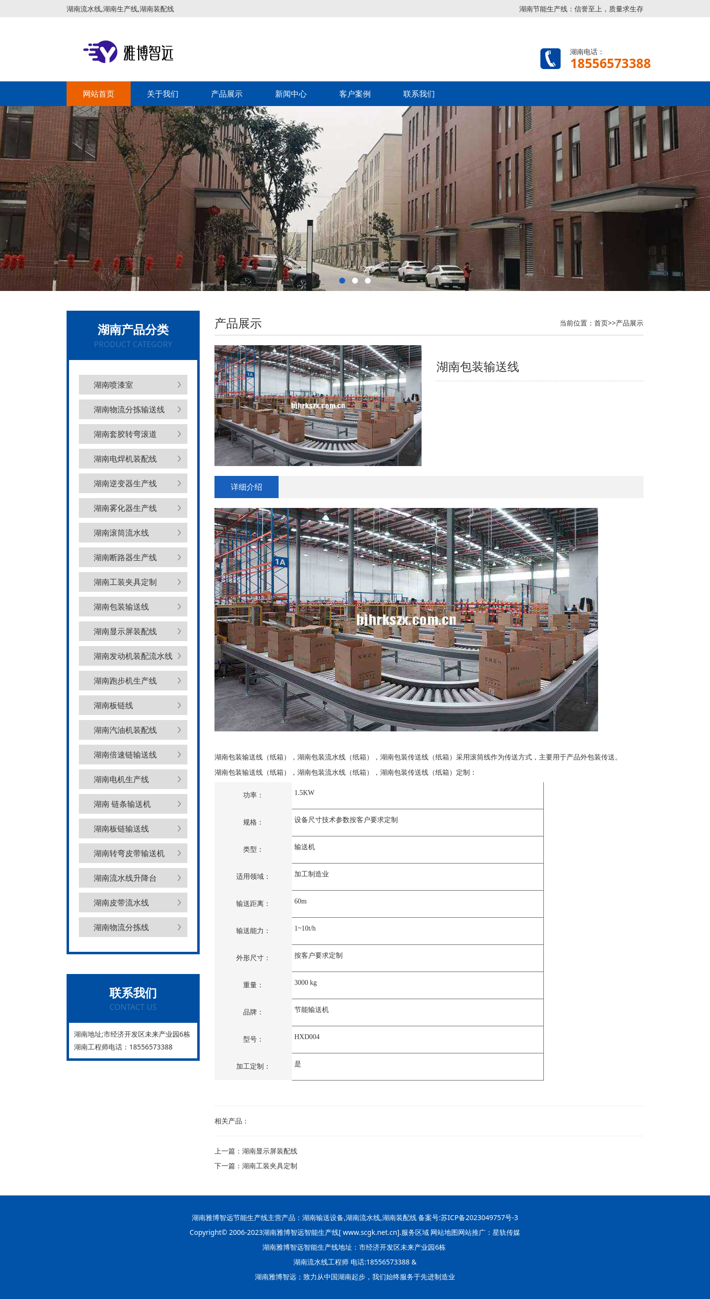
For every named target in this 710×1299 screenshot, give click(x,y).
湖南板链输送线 (121, 828)
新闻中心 (291, 93)
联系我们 (419, 93)
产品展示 (227, 93)
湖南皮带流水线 (121, 902)
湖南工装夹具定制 (125, 582)
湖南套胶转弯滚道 (125, 434)
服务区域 (416, 1232)
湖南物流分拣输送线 (129, 409)
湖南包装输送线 (121, 606)
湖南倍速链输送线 (125, 754)
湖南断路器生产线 (125, 557)
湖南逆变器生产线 (125, 483)
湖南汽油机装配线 (125, 729)
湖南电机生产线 (121, 779)
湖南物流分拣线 (121, 927)
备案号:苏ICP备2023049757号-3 (467, 1217)
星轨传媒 (506, 1232)
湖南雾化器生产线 (125, 508)
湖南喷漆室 (113, 384)
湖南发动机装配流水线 (133, 655)
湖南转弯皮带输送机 (129, 853)
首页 (601, 322)
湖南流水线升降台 (125, 877)
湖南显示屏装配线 (125, 631)
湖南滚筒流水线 (121, 532)
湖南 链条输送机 (122, 803)
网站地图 (444, 1232)
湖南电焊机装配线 (125, 458)
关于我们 (162, 93)
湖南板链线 (113, 705)
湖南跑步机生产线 (125, 680)
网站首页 (98, 93)
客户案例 (355, 93)
